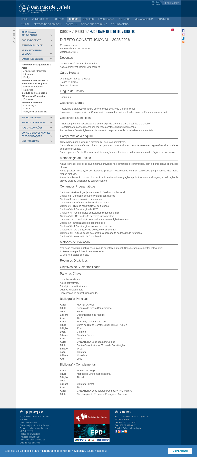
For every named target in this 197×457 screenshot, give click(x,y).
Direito (26, 108)
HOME (24, 19)
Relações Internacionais (35, 111)
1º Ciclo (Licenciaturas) (33, 59)
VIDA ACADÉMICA (144, 19)
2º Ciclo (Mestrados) (31, 117)
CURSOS (73, 19)
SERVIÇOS (124, 19)
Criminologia (29, 105)
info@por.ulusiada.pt (130, 428)
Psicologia (28, 99)
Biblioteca (24, 419)
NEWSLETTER (27, 431)
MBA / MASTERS (30, 141)
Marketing (28, 90)
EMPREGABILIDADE (32, 45)
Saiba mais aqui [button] (97, 450)
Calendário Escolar (28, 422)
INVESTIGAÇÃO (106, 19)
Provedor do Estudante (30, 437)
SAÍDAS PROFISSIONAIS (94, 24)
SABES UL (71, 24)
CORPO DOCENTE (31, 40)
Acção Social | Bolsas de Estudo (34, 416)
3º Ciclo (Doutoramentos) (34, 122)
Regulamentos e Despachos (32, 440)
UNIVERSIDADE (40, 19)
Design (26, 77)
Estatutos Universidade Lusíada (34, 428)
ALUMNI (25, 24)
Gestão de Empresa (33, 86)
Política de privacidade (30, 434)
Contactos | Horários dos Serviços (35, 425)
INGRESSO (59, 19)
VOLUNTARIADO (120, 24)
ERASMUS (163, 19)
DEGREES (88, 19)
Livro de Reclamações (30, 443)
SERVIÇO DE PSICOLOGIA (48, 24)
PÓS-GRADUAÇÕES (32, 127)
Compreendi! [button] (180, 451)
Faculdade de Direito (32, 102)
